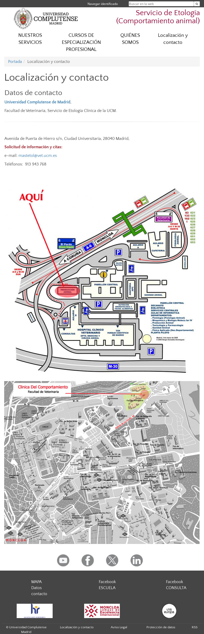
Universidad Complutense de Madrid (37, 102)
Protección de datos (160, 627)
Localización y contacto (173, 39)
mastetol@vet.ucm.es (37, 155)
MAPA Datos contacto (39, 587)
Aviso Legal (119, 627)
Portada (15, 61)
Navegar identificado (103, 4)
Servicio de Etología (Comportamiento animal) (158, 17)
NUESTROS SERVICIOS (30, 39)
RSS (194, 627)
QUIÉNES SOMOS (130, 39)
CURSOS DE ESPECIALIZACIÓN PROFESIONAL (81, 42)
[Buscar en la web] (197, 3)
